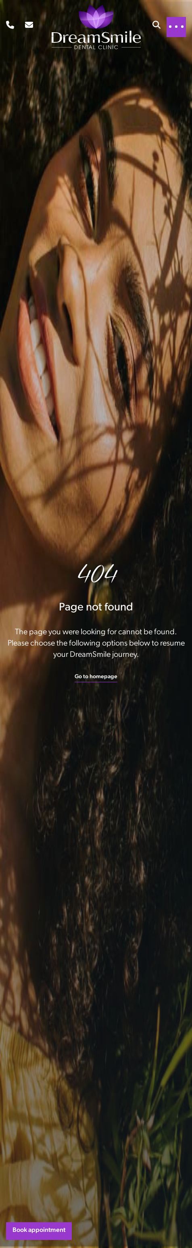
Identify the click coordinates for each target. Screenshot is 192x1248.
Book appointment (39, 1230)
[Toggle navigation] (176, 26)
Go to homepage (96, 677)
